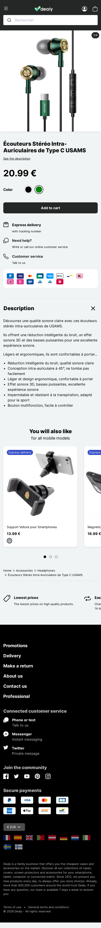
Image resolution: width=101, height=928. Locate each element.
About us (13, 676)
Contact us (15, 686)
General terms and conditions (48, 907)
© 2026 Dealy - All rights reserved (27, 911)
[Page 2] (50, 556)
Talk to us (20, 725)
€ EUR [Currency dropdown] (13, 827)
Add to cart (50, 208)
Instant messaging (27, 739)
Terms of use (12, 907)
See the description (16, 158)
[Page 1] (45, 556)
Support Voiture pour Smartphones (32, 527)
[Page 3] (56, 556)
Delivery (12, 655)
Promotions (15, 645)
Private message (25, 753)
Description (50, 308)
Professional (16, 696)
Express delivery (26, 225)
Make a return (18, 666)
